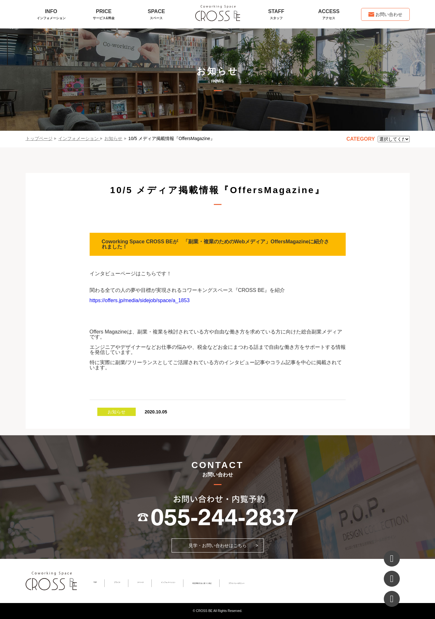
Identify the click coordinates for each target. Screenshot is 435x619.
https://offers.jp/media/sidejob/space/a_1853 (140, 300)
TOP (95, 582)
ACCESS (328, 14)
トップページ (39, 138)
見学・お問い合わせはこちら (218, 545)
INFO (51, 14)
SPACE (156, 14)
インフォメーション (78, 138)
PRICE (103, 14)
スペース (140, 582)
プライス (117, 582)
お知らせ (113, 138)
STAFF (276, 14)
